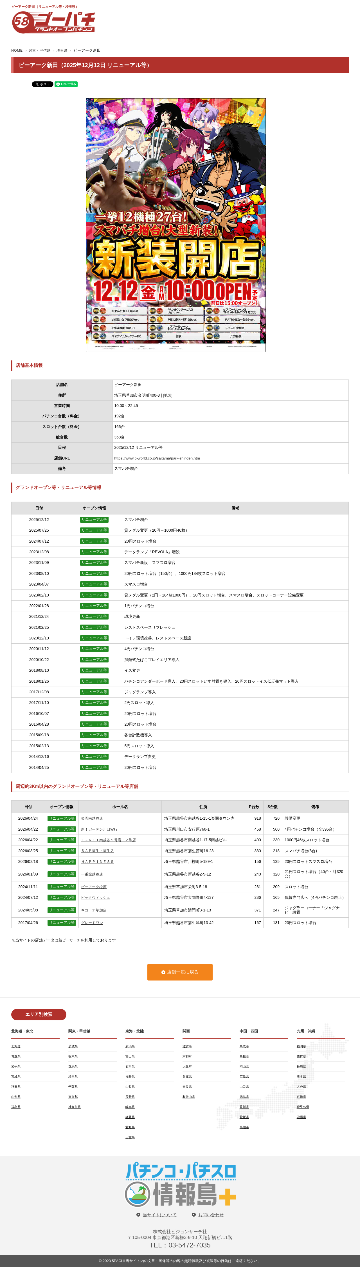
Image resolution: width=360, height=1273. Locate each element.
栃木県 (73, 1057)
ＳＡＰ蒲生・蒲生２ (98, 851)
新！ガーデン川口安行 (100, 829)
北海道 (16, 1046)
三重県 (130, 1142)
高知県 (245, 1132)
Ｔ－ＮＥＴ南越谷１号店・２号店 (110, 840)
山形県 (16, 1100)
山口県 (245, 1089)
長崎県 (302, 1068)
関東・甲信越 (41, 50)
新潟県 (130, 1046)
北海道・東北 (23, 1031)
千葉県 (73, 1089)
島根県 (245, 1057)
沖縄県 (302, 1121)
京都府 (188, 1057)
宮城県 (16, 1078)
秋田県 (16, 1089)
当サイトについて (159, 1220)
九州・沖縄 (306, 1031)
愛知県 (130, 1132)
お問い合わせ (212, 1220)
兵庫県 (188, 1078)
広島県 (245, 1078)
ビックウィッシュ (96, 897)
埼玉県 (65, 50)
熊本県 (302, 1078)
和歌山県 (189, 1100)
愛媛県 (245, 1121)
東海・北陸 (135, 1031)
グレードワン (93, 922)
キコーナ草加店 (95, 910)
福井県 (130, 1078)
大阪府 (188, 1068)
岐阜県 (130, 1110)
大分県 (302, 1089)
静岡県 (130, 1121)
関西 (186, 1031)
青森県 (16, 1057)
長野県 (130, 1100)
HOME (17, 50)
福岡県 (302, 1046)
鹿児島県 (303, 1110)
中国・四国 (249, 1031)
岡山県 (245, 1068)
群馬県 (73, 1068)
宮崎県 (302, 1100)
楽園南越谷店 (93, 818)
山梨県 (130, 1089)
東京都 (73, 1100)
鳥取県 (245, 1046)
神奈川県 (75, 1110)
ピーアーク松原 (95, 887)
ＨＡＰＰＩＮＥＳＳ (98, 861)
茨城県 (73, 1046)
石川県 (130, 1068)
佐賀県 (302, 1057)
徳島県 (245, 1100)
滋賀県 (188, 1046)
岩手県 (16, 1068)
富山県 (130, 1057)
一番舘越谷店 (93, 874)
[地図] (168, 395)
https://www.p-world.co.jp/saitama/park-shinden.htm (159, 458)
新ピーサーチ (70, 940)
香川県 (245, 1110)
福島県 (16, 1110)
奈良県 (188, 1089)
